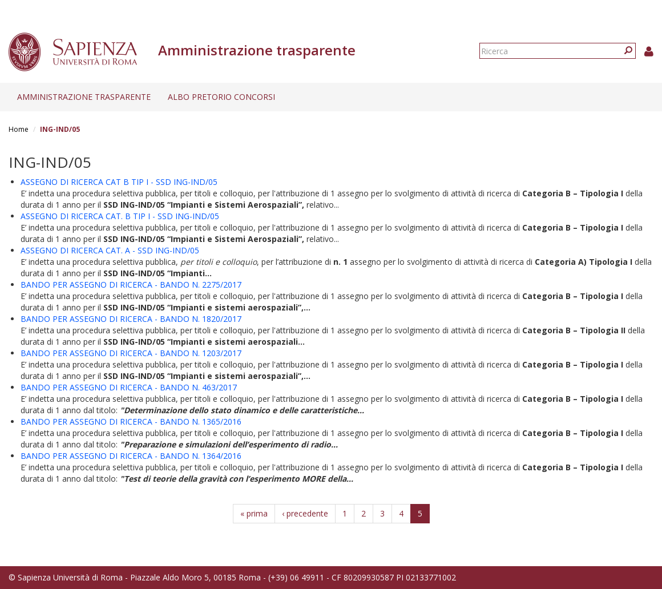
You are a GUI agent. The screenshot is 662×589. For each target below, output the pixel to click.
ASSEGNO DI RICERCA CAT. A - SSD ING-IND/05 (110, 250)
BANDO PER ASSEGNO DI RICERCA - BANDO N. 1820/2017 (131, 318)
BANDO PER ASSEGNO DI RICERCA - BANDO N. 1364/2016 (131, 455)
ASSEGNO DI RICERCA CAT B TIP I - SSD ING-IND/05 (119, 181)
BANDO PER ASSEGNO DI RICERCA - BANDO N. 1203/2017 (131, 353)
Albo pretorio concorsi (221, 96)
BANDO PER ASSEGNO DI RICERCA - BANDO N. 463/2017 (129, 387)
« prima (254, 513)
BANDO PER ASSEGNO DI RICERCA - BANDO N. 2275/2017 (131, 284)
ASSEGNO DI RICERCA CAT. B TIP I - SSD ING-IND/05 (120, 216)
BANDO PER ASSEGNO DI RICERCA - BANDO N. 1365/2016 (131, 421)
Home (19, 129)
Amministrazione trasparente (84, 96)
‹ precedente (305, 513)
